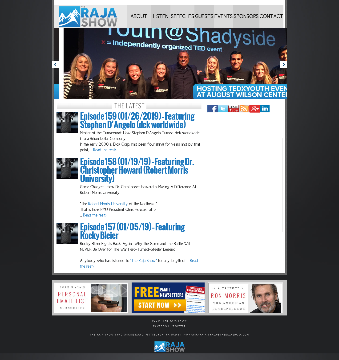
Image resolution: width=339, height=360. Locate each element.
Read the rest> (105, 150)
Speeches (182, 16)
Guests (204, 16)
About (138, 16)
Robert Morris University (108, 204)
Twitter (179, 326)
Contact (271, 16)
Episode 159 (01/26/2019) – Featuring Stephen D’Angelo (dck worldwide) (137, 120)
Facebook (161, 326)
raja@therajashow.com (229, 334)
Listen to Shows (161, 20)
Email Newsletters (168, 297)
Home (90, 16)
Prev (55, 64)
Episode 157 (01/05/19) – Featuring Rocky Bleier (132, 231)
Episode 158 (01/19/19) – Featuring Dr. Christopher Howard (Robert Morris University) (137, 170)
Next (283, 64)
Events (223, 16)
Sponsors (246, 16)
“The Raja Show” (143, 260)
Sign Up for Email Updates (91, 297)
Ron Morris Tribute (245, 297)
